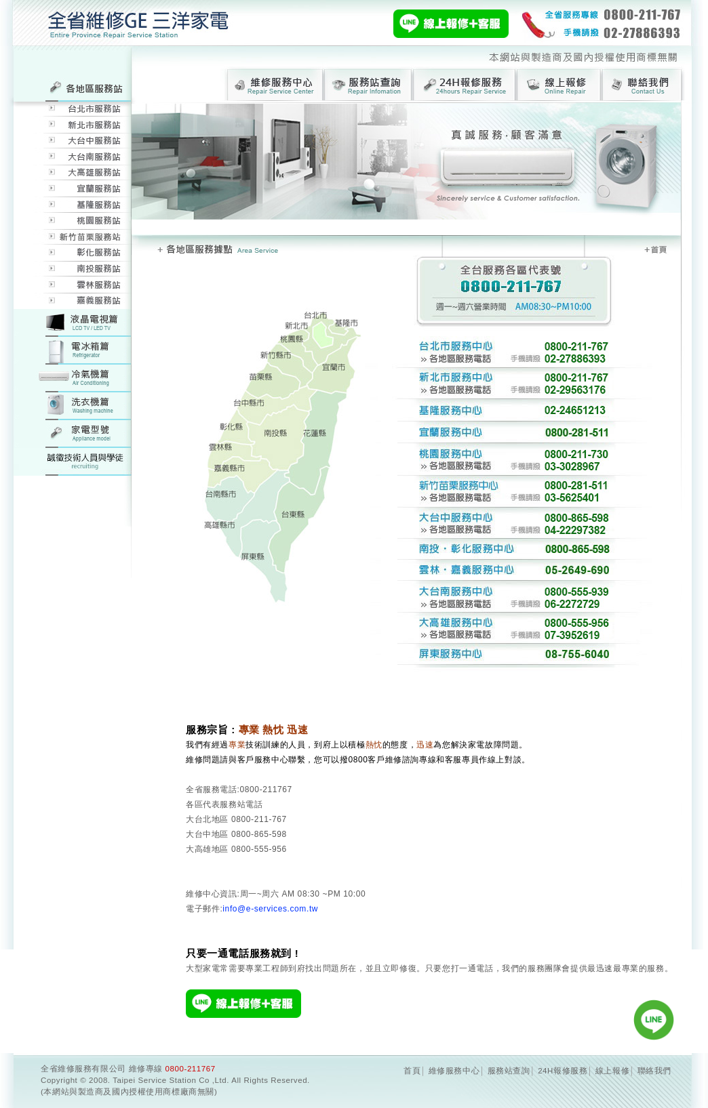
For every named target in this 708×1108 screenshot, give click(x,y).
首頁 (412, 1071)
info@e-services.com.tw (270, 909)
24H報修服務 (562, 1071)
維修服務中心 (454, 1071)
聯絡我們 (654, 1071)
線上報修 (612, 1071)
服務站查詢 (509, 1071)
